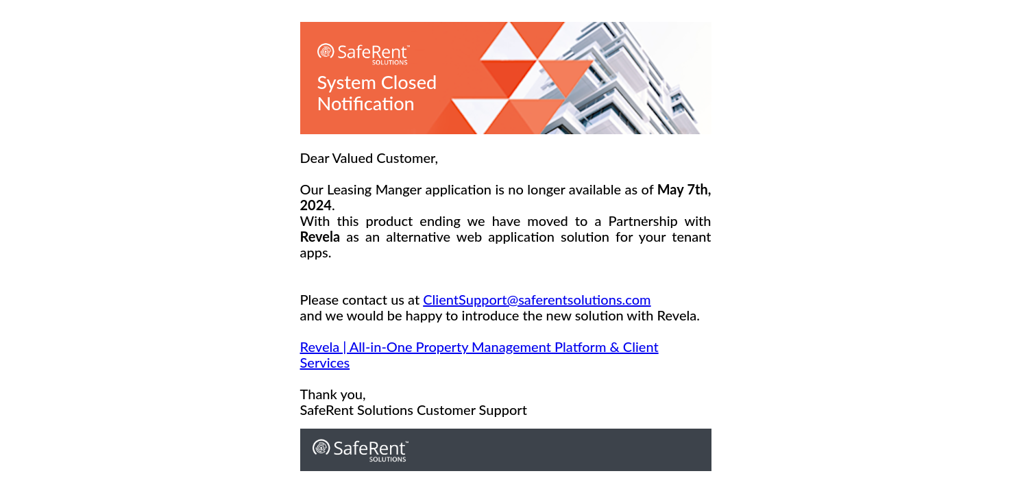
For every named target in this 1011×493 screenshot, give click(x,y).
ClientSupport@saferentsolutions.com (536, 299)
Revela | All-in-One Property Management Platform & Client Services (479, 354)
